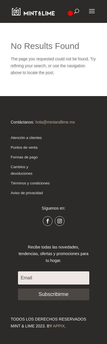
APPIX (59, 326)
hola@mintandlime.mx (55, 122)
